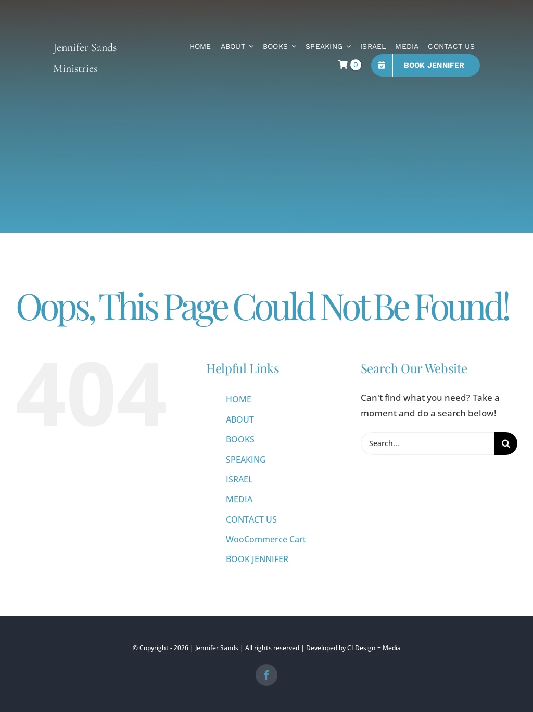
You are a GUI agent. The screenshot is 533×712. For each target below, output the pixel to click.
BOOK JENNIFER (257, 559)
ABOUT (240, 419)
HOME (238, 399)
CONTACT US (251, 519)
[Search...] (427, 443)
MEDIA (239, 499)
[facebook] (266, 675)
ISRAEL (239, 479)
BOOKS (240, 439)
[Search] (505, 443)
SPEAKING (246, 459)
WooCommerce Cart (266, 539)
